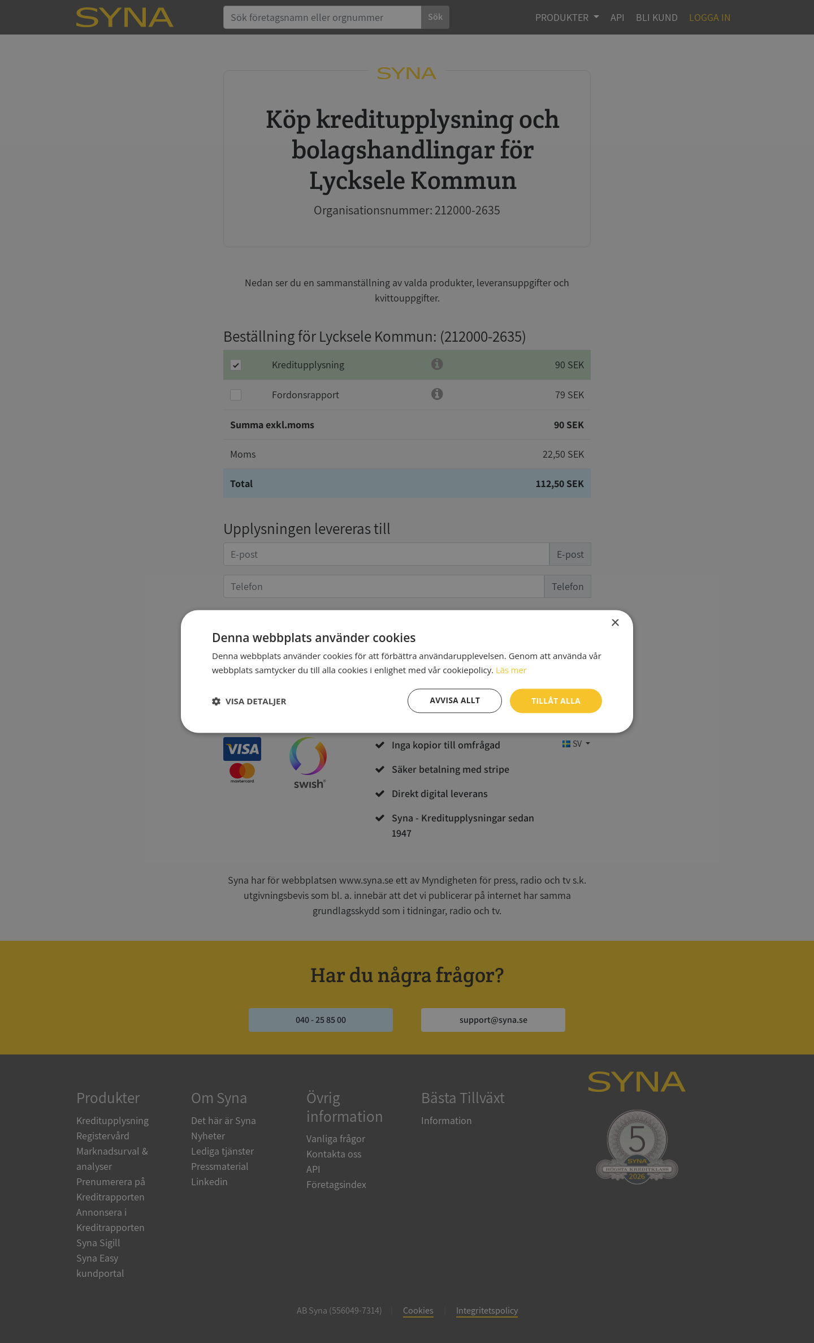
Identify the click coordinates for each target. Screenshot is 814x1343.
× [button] (614, 623)
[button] (249, 701)
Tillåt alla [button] (555, 700)
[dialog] (407, 671)
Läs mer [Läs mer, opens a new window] (511, 669)
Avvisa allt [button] (452, 700)
